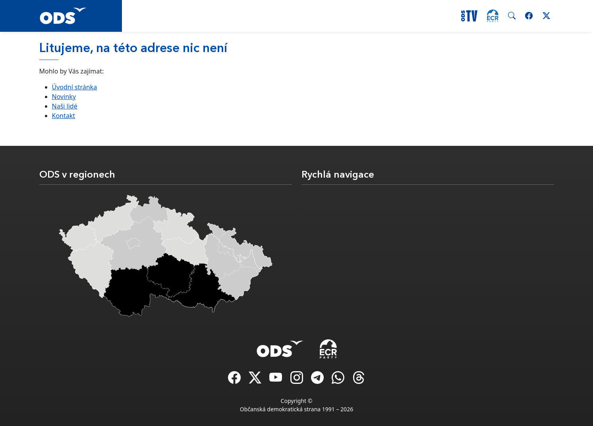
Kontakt (63, 115)
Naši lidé (64, 106)
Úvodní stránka (74, 87)
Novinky (64, 96)
